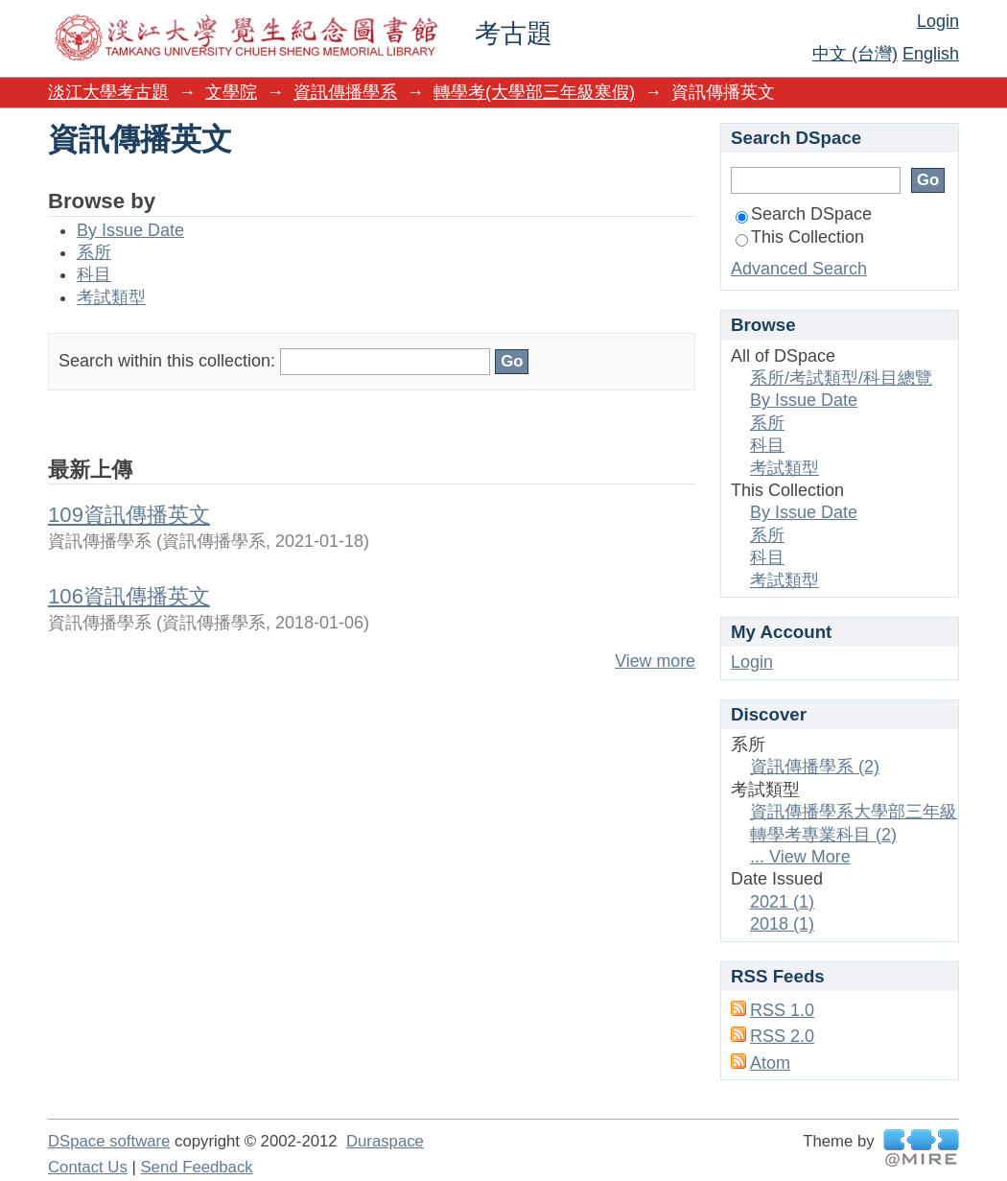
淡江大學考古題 (108, 92)
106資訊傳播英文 (129, 596)
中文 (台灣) (855, 53)
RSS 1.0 (782, 1010)
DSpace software (109, 1141)
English (930, 53)
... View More (800, 856)
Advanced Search (799, 268)
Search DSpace (804, 214)
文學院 (231, 92)
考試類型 (111, 297)
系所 (94, 252)
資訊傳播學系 (345, 92)
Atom (770, 1063)
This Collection (800, 237)
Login (938, 21)
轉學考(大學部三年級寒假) (534, 92)
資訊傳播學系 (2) (814, 766)
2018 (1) (782, 923)
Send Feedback (196, 1167)
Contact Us (88, 1167)
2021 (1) (782, 901)
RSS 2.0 (782, 1036)
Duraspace (385, 1141)
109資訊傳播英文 (129, 515)
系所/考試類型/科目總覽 (841, 378)
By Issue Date (130, 230)
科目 (94, 274)
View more (655, 661)
